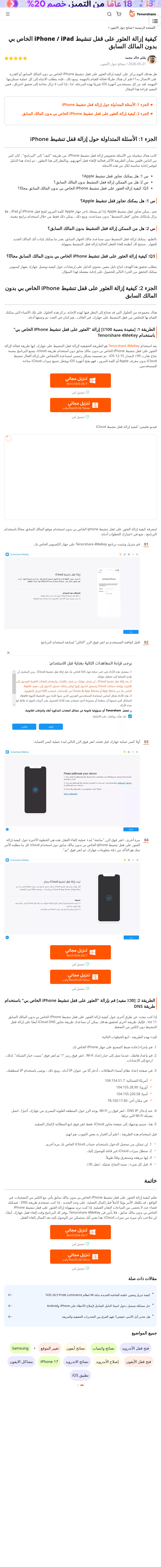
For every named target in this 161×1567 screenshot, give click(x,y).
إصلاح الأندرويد (107, 1361)
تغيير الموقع (50, 1348)
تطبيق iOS (80, 1375)
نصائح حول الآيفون (112, 64)
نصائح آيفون (75, 1348)
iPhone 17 (49, 1361)
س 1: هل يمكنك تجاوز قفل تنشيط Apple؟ (115, 175)
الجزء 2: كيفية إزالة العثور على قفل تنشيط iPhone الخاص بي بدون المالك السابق (85, 113)
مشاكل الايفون (21, 1361)
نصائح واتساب (104, 1348)
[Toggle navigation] (9, 13)
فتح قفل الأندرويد (135, 1348)
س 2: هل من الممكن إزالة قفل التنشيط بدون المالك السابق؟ (101, 182)
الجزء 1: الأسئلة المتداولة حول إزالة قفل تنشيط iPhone (105, 104)
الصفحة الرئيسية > (144, 28)
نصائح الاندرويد (77, 1361)
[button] (82, 1385)
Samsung (20, 1348)
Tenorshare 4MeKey (123, 345)
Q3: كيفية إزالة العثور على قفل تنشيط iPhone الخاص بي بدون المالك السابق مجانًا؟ (83, 188)
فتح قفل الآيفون (138, 1361)
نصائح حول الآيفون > (120, 28)
